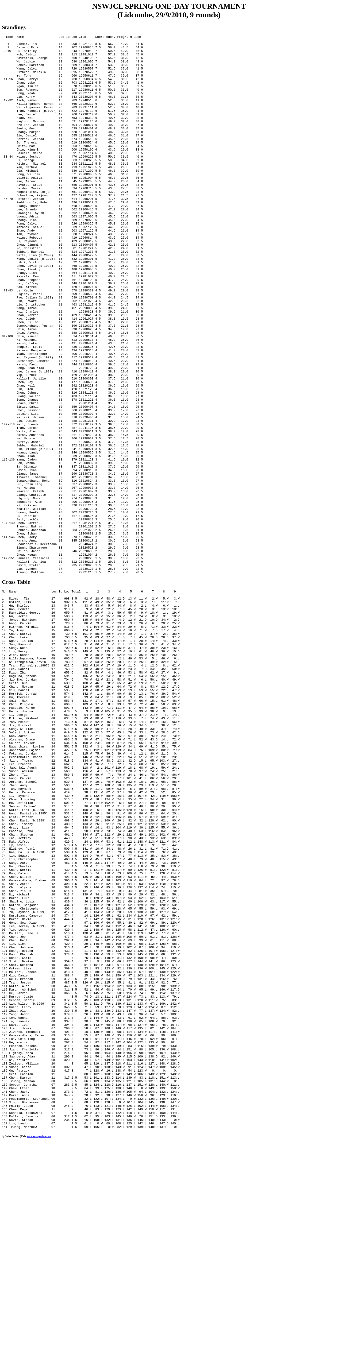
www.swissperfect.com (39, 1351)
